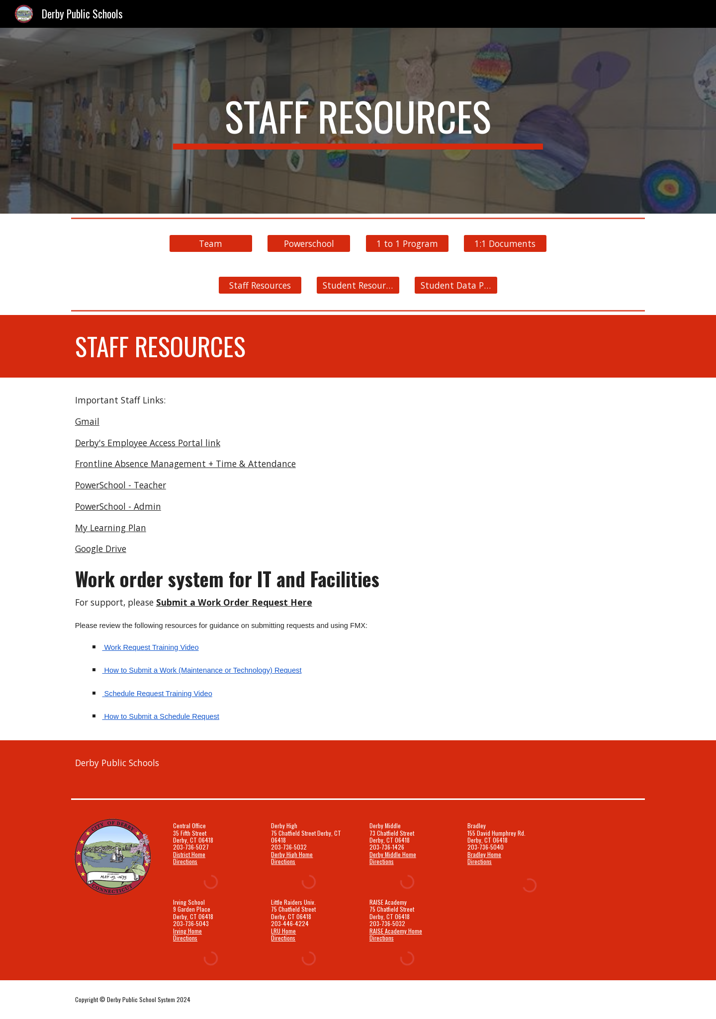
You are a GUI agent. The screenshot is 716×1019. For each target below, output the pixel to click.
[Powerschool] (309, 244)
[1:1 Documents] (505, 244)
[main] (358, 121)
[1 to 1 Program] (407, 244)
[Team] (211, 244)
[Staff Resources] (260, 285)
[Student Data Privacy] (456, 285)
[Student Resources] (358, 285)
